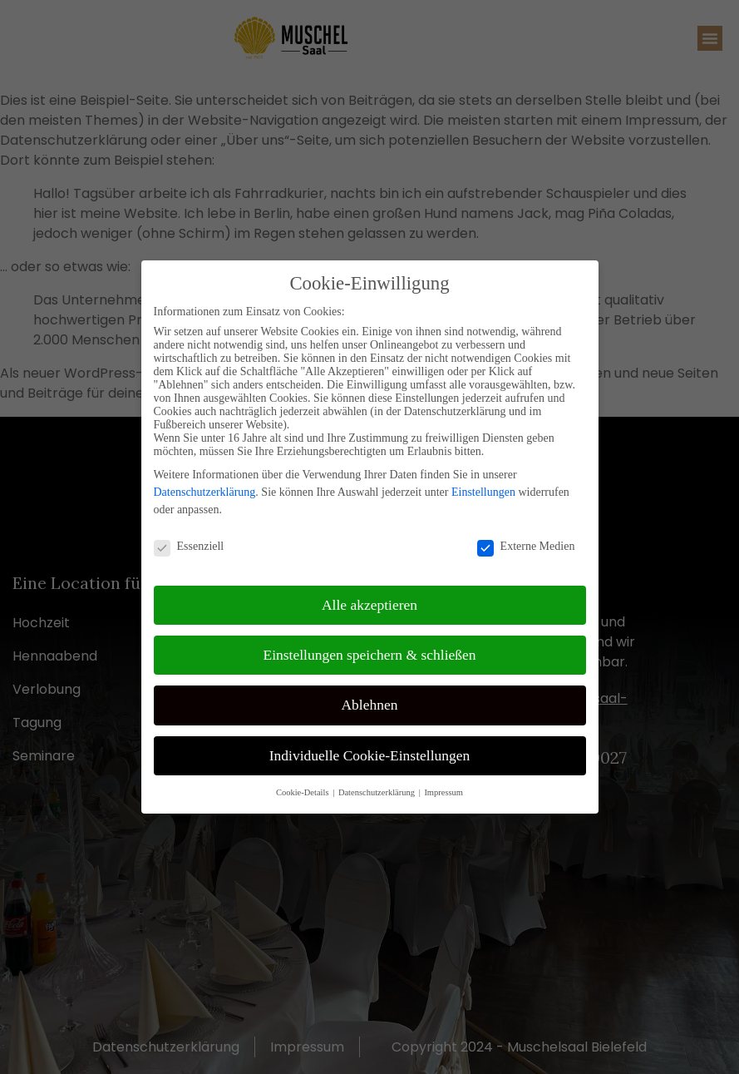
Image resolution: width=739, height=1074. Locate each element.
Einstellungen (483, 492)
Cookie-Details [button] (303, 792)
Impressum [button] (443, 792)
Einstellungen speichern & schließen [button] (369, 654)
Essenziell (189, 546)
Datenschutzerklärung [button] (377, 792)
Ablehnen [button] (369, 704)
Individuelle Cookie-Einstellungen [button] (369, 755)
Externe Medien (526, 546)
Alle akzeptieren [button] (369, 604)
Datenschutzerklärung (205, 492)
